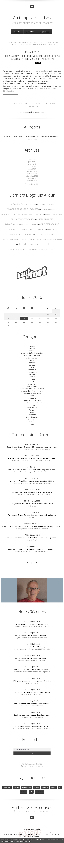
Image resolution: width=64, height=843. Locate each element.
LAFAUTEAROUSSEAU (54, 214)
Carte (32, 562)
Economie (32, 370)
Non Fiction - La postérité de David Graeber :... (32, 669)
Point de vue (32, 407)
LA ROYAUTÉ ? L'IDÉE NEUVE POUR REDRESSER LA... (21, 214)
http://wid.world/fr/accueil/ (46, 88)
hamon (53, 787)
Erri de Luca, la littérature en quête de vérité (35, 504)
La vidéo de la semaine (32, 393)
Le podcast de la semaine (32, 400)
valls (31, 792)
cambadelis (7, 787)
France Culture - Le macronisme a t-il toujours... (37, 515)
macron (36, 787)
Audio (32, 360)
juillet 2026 (32, 159)
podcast (32, 405)
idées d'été (32, 384)
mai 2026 (32, 164)
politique (45, 787)
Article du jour (32, 358)
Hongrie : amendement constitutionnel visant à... (25, 229)
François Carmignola (10, 526)
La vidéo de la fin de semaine (32, 391)
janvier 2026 (32, 173)
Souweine (11, 447)
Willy (13, 504)
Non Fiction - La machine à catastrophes (32, 624)
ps (59, 787)
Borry (14, 492)
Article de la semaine (32, 355)
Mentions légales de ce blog (25, 834)
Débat (32, 367)
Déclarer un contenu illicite (9, 834)
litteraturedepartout (46, 204)
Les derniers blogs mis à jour (15, 832)
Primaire (32, 412)
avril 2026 (32, 166)
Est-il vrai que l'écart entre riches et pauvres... (32, 715)
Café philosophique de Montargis (41, 249)
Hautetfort (37, 829)
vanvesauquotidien (49, 209)
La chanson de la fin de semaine (32, 388)
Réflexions (32, 414)
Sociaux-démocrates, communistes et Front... (32, 635)
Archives (30, 31)
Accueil (17, 31)
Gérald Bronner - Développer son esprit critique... (37, 447)
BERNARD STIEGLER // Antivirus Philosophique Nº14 (41, 526)
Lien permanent (15, 104)
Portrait (32, 410)
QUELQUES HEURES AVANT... (22, 219)
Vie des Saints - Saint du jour (51, 239)
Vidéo (32, 424)
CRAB (10, 549)
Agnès (12, 481)
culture (32, 365)
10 (48, 315)
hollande (23, 792)
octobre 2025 (32, 181)
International (32, 386)
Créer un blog (28, 829)
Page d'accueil (53, 42)
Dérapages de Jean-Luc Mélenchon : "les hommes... (36, 549)
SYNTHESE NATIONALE (49, 224)
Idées (32, 381)
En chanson (32, 372)
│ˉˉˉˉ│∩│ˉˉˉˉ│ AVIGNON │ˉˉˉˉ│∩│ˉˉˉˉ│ (34, 244)
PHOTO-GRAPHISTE (45, 219)
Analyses (39, 104)
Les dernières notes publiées (32, 832)
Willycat (11, 515)
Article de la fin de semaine (32, 353)
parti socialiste (26, 787)
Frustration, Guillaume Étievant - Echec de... (32, 726)
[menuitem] (17, 31)
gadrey (53, 104)
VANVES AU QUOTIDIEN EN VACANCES (22, 209)
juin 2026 (32, 162)
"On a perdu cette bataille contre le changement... (37, 538)
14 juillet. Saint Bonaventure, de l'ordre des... (19, 239)
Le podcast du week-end (32, 403)
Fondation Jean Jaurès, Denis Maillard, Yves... (32, 647)
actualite (16, 787)
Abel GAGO (12, 458)
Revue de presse (32, 417)
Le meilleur (32, 398)
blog (38, 836)
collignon (10, 538)
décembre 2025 (32, 176)
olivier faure (39, 792)
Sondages (32, 419)
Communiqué (32, 362)
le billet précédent (39, 71)
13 (16, 318)
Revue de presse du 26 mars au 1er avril (36, 492)
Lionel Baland (52, 229)
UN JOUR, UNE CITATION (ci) (21, 234)
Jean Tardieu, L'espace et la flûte (22, 204)
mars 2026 (32, 169)
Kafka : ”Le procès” (17, 249)
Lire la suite (32, 139)
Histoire (32, 377)
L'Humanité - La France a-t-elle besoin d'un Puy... (32, 692)
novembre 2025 (32, 178)
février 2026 (32, 171)
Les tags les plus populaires (49, 832)
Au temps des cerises (32, 17)
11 (56, 315)
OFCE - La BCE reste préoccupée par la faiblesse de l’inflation (34, 44)
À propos (44, 31)
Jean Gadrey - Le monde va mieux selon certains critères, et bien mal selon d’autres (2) (32, 57)
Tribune (32, 422)
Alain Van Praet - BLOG (45, 234)
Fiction (32, 374)
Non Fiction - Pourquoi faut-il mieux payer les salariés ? (27, 42)
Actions (32, 346)
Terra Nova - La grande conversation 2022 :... (36, 481)
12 (8, 318)
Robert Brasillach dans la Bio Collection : (21, 224)
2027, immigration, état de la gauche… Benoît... (32, 681)
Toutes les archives (32, 184)
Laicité (32, 396)
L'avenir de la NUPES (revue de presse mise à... (38, 458)
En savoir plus (27, 841)
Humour (32, 379)
